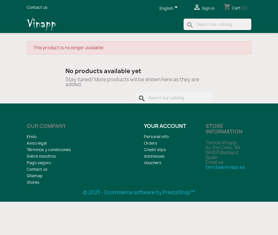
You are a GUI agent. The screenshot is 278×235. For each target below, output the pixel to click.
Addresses (154, 156)
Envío (31, 136)
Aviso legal (37, 143)
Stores (33, 182)
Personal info (156, 136)
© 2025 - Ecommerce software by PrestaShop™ (139, 192)
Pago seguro (39, 162)
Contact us (37, 7)
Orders (150, 143)
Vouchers (152, 162)
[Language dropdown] (170, 9)
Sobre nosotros (41, 156)
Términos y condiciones (49, 149)
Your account (165, 126)
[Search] (217, 24)
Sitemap (35, 176)
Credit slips (155, 149)
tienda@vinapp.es (225, 167)
